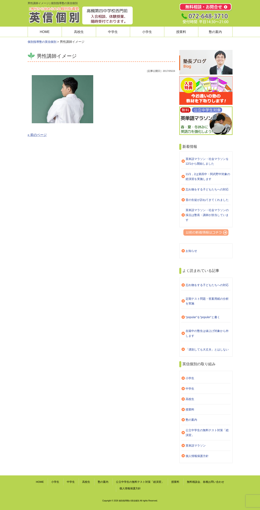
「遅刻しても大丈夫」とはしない (207, 349)
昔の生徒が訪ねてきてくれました (207, 199)
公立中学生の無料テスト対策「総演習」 (207, 433)
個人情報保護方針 (197, 456)
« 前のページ (37, 135)
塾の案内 (215, 32)
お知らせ (191, 250)
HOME (45, 32)
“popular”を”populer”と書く (203, 317)
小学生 (147, 32)
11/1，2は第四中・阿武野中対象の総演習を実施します (208, 176)
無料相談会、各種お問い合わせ (205, 481)
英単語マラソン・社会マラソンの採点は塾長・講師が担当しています (207, 215)
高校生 (79, 32)
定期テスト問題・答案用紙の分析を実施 (207, 301)
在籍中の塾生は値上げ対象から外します (207, 333)
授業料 (181, 32)
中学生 (113, 32)
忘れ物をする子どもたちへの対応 (207, 189)
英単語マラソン (196, 445)
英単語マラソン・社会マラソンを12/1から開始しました (207, 161)
